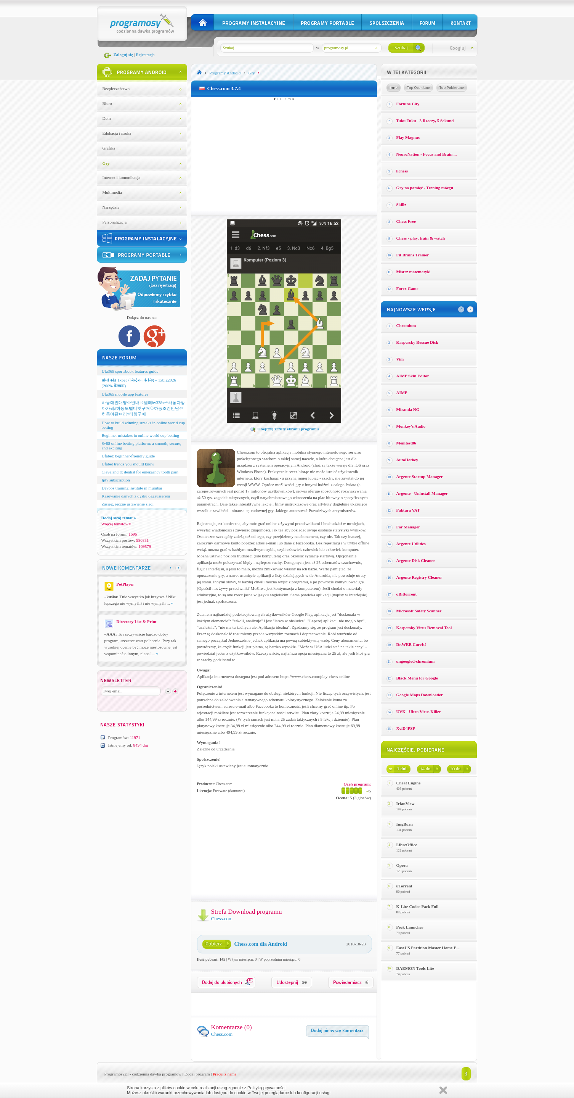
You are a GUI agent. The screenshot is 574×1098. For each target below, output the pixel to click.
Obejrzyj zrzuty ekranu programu (284, 429)
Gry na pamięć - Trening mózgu (424, 187)
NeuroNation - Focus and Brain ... (426, 154)
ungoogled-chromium (415, 661)
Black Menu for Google (417, 678)
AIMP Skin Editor (412, 376)
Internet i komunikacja (122, 177)
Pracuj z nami (224, 1074)
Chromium (406, 325)
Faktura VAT (408, 510)
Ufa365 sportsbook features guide (130, 371)
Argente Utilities (411, 543)
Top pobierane (451, 88)
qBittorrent (406, 594)
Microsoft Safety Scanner (419, 611)
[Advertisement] (284, 154)
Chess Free (406, 221)
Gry (106, 163)
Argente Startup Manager (419, 476)
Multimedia (112, 192)
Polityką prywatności (266, 1087)
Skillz (401, 204)
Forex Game (407, 288)
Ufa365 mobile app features (125, 394)
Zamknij (443, 1090)
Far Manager (408, 527)
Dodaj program (197, 1074)
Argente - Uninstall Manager (422, 493)
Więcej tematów (116, 524)
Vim (400, 359)
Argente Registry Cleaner (419, 577)
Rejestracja (145, 54)
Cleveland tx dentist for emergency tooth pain (140, 472)
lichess (402, 171)
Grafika (109, 148)
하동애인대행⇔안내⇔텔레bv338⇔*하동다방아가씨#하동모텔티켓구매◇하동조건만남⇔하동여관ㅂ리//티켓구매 (143, 408)
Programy (225, 73)
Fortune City (408, 103)
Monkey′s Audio (411, 426)
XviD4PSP (405, 728)
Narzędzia (111, 207)
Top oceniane (418, 88)
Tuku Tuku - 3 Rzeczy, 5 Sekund (425, 120)
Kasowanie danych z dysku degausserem (136, 496)
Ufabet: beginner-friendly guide (128, 456)
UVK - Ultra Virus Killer (418, 711)
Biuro (107, 103)
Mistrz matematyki (413, 271)
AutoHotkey (407, 459)
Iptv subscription (116, 480)
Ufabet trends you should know (128, 464)
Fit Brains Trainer (412, 255)
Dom (107, 118)
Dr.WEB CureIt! (411, 644)
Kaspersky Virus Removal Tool (424, 627)
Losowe (393, 88)
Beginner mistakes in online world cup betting (140, 435)
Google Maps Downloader (419, 694)
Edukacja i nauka (117, 133)
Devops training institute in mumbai (132, 488)
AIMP (401, 392)
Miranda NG (408, 409)
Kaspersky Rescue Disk (417, 342)
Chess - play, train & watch (420, 238)
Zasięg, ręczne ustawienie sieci (128, 504)
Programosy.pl (116, 1074)
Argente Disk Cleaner (415, 560)
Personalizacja (115, 222)
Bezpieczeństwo (116, 88)
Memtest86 (406, 443)
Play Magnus (408, 137)
